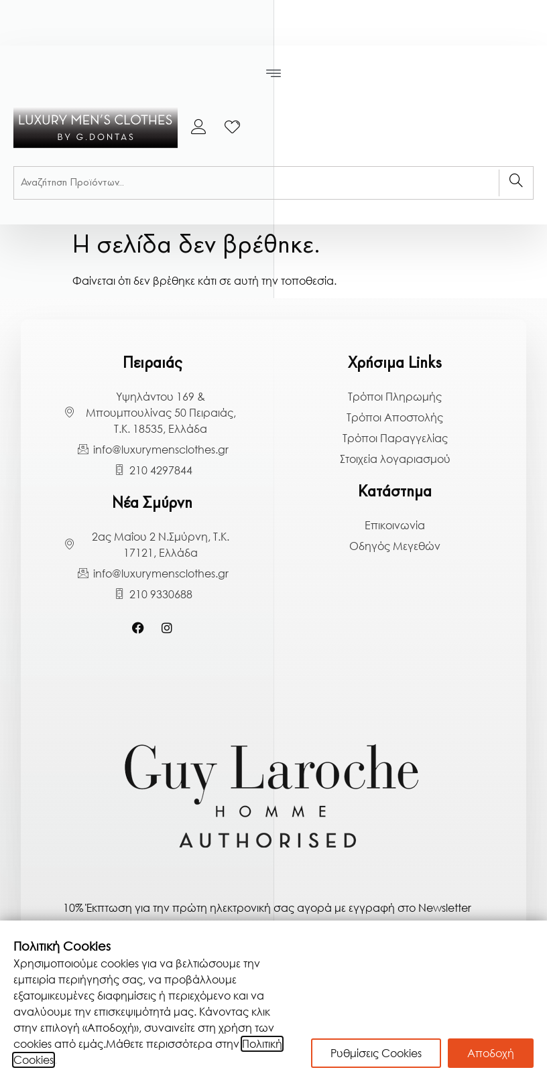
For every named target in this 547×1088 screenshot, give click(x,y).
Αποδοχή (490, 1053)
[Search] (516, 182)
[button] (274, 73)
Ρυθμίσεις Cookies (376, 1053)
